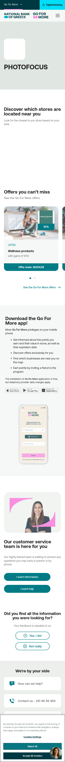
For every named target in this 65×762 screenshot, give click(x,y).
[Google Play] (31, 388)
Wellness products (21, 251)
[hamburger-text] (57, 15)
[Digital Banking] (52, 5)
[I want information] (27, 577)
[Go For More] (40, 16)
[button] (30, 278)
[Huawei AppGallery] (50, 388)
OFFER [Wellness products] (12, 244)
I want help (27, 588)
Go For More (13, 4)
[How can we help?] (32, 683)
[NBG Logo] (17, 15)
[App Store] (13, 388)
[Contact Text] (32, 700)
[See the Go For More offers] (42, 287)
